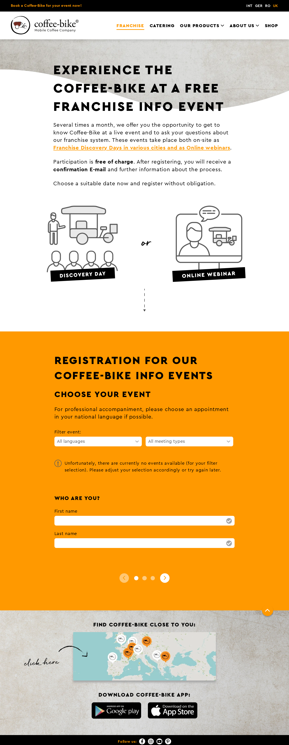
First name (65, 498)
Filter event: (67, 419)
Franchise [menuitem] (130, 9)
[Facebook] (142, 728)
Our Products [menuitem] (199, 9)
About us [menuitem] (242, 9)
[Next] (165, 565)
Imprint (183, 738)
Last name (65, 520)
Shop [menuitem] (271, 9)
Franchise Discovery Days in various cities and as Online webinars (141, 135)
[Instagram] (151, 728)
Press (244, 738)
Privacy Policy (207, 738)
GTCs (229, 738)
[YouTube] (159, 728)
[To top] (267, 597)
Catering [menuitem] (162, 9)
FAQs (258, 738)
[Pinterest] (168, 728)
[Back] (124, 565)
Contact (165, 738)
